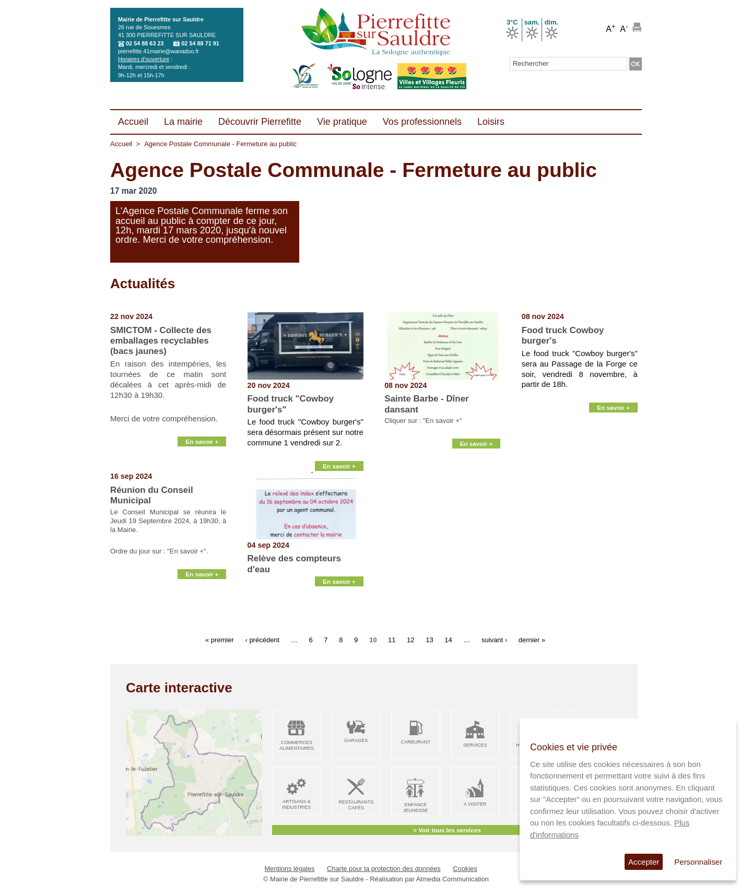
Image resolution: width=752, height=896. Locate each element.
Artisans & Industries (296, 804)
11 (391, 639)
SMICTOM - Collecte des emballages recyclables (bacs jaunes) (161, 341)
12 (410, 639)
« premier (219, 639)
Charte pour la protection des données (384, 869)
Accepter (643, 861)
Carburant (415, 742)
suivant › (494, 639)
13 (429, 639)
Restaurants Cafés (355, 804)
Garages (356, 740)
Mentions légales (289, 869)
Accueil (121, 144)
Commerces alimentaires (296, 745)
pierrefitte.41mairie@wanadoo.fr (158, 51)
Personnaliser (698, 861)
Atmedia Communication (452, 879)
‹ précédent (262, 639)
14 (448, 639)
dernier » (532, 639)
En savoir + (201, 459)
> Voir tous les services (446, 830)
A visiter (475, 804)
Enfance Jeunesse (415, 807)
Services (475, 745)
